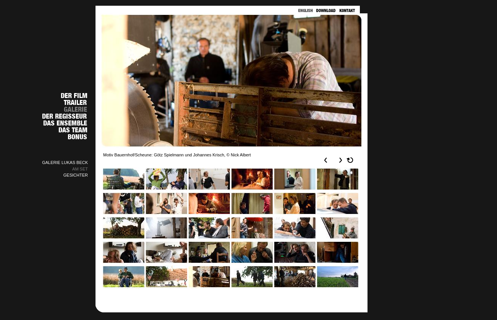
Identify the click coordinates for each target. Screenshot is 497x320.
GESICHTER (75, 175)
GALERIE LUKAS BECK (65, 162)
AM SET (80, 169)
